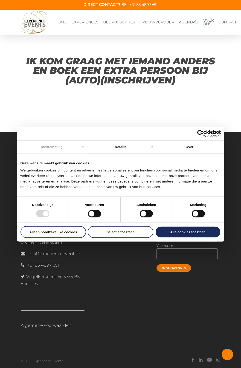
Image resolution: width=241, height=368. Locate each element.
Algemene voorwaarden (46, 325)
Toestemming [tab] (51, 146)
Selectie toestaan (120, 232)
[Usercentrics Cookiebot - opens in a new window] (200, 133)
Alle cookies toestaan (187, 232)
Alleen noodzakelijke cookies (53, 232)
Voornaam (165, 246)
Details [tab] (120, 146)
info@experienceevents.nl (54, 253)
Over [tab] (190, 146)
